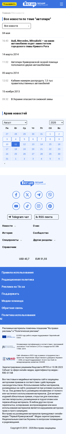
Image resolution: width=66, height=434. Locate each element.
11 (15, 144)
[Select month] (15, 122)
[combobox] (16, 26)
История (7, 232)
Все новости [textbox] (11, 25)
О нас (36, 225)
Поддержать (9, 4)
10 (7, 144)
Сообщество (41, 232)
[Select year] (56, 122)
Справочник (9, 247)
